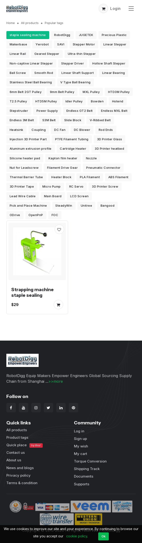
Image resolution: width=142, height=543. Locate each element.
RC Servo (76, 186)
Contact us (15, 452)
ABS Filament (118, 177)
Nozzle (91, 158)
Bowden (97, 101)
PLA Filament (90, 177)
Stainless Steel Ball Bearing (31, 82)
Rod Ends (106, 130)
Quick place (24, 445)
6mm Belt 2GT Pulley (26, 92)
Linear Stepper (114, 44)
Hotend (117, 101)
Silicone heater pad (25, 158)
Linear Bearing (113, 73)
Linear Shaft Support (77, 73)
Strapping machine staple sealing (32, 292)
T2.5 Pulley (18, 101)
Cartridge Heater (73, 148)
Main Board (53, 196)
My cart (80, 453)
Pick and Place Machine (28, 205)
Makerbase (18, 44)
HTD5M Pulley (46, 101)
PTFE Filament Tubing (72, 139)
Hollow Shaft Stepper (108, 63)
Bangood (108, 205)
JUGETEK (86, 35)
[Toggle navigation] (131, 8)
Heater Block (61, 177)
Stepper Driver (72, 63)
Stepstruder (19, 111)
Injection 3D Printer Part (28, 139)
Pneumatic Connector (103, 167)
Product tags (17, 437)
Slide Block (72, 120)
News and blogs (20, 468)
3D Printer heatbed (109, 148)
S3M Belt (49, 120)
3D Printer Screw (105, 186)
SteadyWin (63, 205)
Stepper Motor (84, 44)
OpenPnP (35, 215)
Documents (83, 476)
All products (30, 23)
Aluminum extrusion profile (31, 148)
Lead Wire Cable (23, 196)
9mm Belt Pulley (62, 92)
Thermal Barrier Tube (26, 177)
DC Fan (59, 130)
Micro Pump (51, 186)
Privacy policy (18, 475)
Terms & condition (21, 483)
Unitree (86, 205)
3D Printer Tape (22, 186)
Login (115, 8)
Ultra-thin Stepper (82, 54)
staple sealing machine (28, 35)
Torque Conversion (90, 461)
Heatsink (16, 130)
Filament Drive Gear (62, 167)
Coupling (39, 130)
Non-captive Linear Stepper (31, 63)
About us (13, 460)
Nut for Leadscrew (24, 167)
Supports (81, 484)
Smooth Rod (43, 73)
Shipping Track (87, 469)
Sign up (80, 438)
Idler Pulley (74, 101)
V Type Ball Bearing (75, 82)
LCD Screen (79, 196)
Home (10, 23)
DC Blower (82, 130)
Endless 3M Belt (22, 120)
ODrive (15, 215)
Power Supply (47, 111)
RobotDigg (62, 35)
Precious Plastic (114, 35)
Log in (79, 431)
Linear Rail (18, 54)
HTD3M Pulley (119, 92)
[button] (103, 8)
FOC (55, 215)
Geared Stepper (46, 54)
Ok (103, 536)
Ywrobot (42, 44)
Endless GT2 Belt (79, 111)
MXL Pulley (91, 92)
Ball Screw (18, 73)
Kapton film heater (63, 158)
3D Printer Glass (109, 139)
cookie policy (76, 536)
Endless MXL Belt (114, 111)
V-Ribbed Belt (100, 120)
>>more (55, 381)
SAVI (60, 44)
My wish (81, 446)
